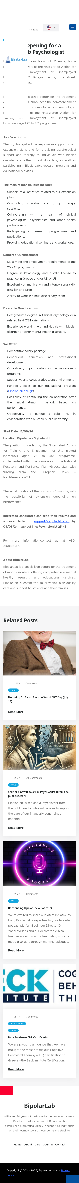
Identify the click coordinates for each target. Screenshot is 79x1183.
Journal (48, 1144)
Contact (60, 1144)
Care (38, 1144)
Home (18, 1144)
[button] (51, 27)
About (28, 1144)
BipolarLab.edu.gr (20, 391)
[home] (39, 8)
